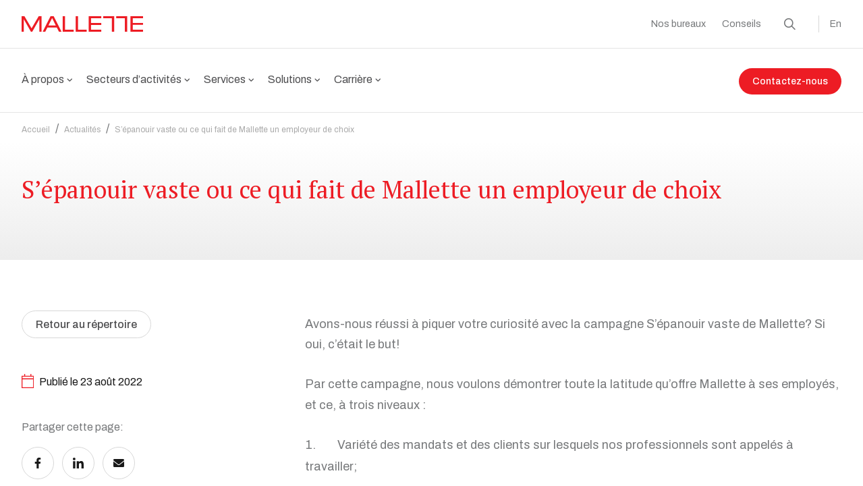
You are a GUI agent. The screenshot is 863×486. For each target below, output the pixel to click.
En (835, 24)
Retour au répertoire (86, 348)
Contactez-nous (790, 81)
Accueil (36, 121)
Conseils (741, 24)
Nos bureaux (678, 24)
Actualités (82, 121)
